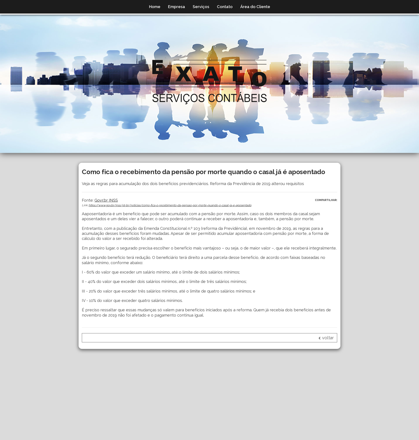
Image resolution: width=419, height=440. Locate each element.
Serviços (201, 6)
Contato (225, 6)
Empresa (176, 6)
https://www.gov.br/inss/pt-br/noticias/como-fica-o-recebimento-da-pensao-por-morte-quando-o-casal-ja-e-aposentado (170, 205)
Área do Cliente (255, 6)
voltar (326, 337)
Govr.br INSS (106, 200)
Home (154, 6)
